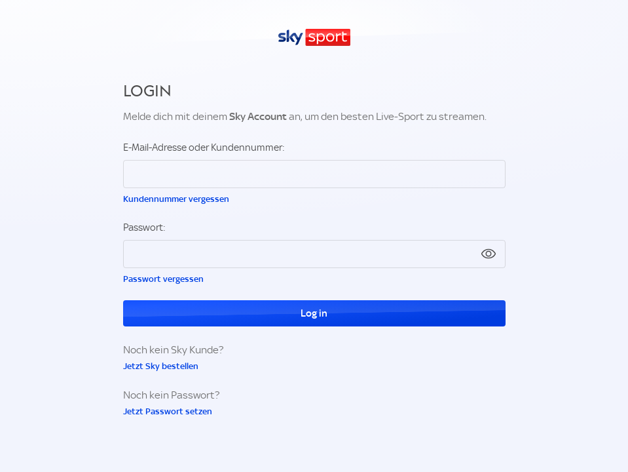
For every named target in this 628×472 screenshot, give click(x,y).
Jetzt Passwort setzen (167, 411)
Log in (314, 313)
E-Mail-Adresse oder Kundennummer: (204, 147)
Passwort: (144, 227)
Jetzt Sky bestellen (160, 366)
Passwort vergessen (163, 279)
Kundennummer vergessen (176, 199)
